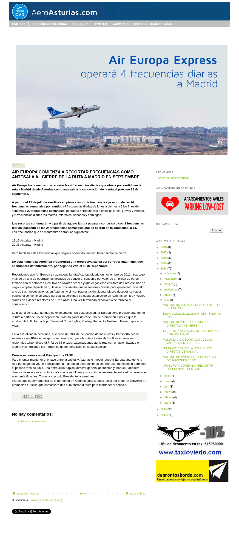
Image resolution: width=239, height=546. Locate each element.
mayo (167, 381)
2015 (164, 263)
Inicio (83, 493)
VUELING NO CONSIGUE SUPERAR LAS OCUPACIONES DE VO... (189, 359)
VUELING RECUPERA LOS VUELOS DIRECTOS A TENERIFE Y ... (186, 324)
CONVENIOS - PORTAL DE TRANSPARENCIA (142, 24)
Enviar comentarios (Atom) (45, 500)
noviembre (170, 278)
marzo (168, 392)
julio (167, 300)
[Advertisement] (79, 457)
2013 (164, 409)
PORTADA (19, 24)
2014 (164, 268)
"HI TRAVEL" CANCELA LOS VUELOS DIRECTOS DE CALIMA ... (187, 350)
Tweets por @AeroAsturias (172, 178)
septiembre (171, 289)
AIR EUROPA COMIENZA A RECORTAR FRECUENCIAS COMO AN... (188, 367)
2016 (164, 257)
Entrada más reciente (26, 493)
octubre (169, 284)
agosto (168, 294)
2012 (164, 415)
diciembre (170, 273)
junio (167, 375)
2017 (164, 252)
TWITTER (101, 24)
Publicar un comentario (32, 421)
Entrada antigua (135, 493)
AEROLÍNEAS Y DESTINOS (49, 24)
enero (168, 402)
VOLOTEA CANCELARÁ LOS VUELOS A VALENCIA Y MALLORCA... (188, 341)
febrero (168, 397)
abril (167, 386)
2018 (164, 247)
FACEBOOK (81, 24)
